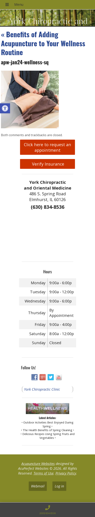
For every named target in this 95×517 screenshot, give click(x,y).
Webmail (38, 486)
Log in (59, 486)
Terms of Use (44, 473)
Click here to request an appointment (47, 147)
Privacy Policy (65, 473)
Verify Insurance (47, 164)
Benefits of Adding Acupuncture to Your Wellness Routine (43, 43)
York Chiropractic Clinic (42, 389)
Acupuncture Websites (38, 463)
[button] (5, 108)
